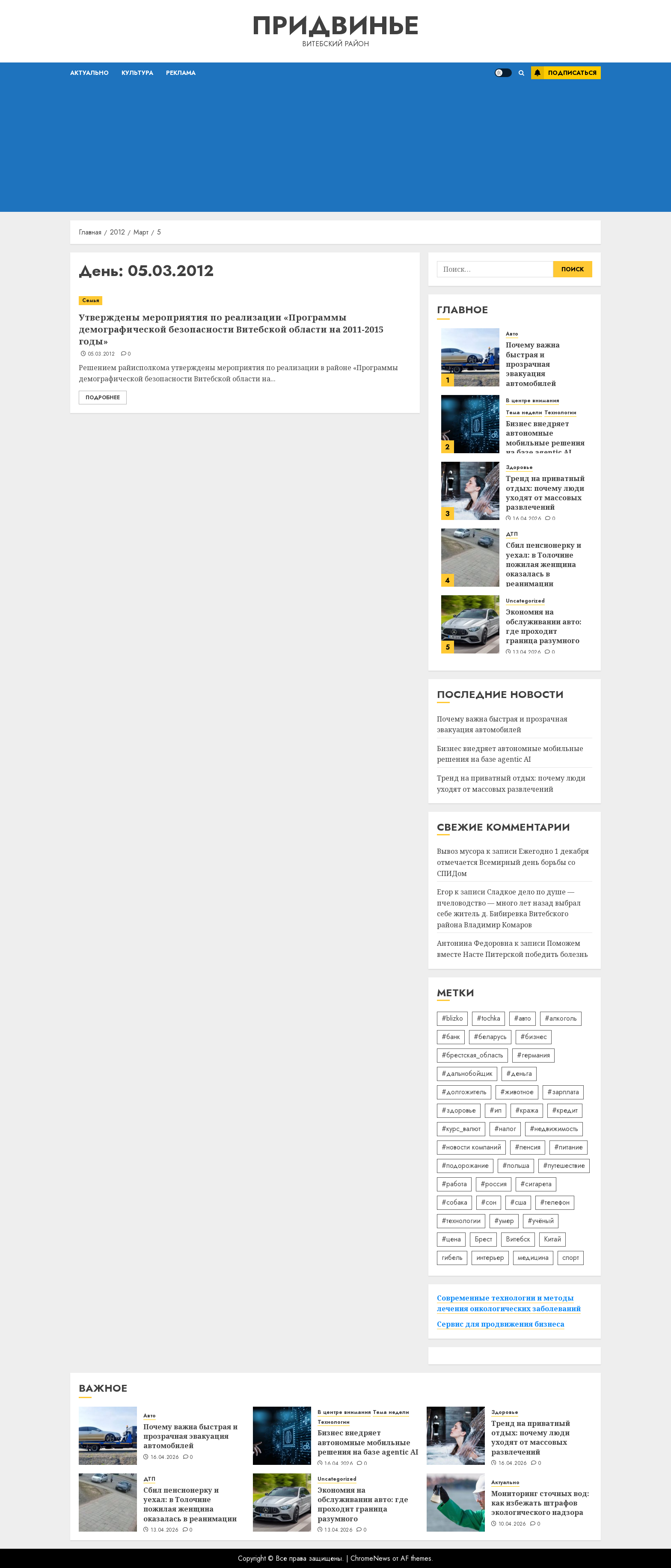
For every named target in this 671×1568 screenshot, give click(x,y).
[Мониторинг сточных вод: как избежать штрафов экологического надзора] (456, 1502)
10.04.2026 (512, 1524)
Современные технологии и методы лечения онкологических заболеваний (509, 1303)
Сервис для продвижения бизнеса (500, 1324)
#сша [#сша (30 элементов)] (518, 1202)
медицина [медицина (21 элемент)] (533, 1257)
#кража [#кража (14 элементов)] (526, 1110)
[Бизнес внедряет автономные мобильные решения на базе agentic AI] (470, 424)
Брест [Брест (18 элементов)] (483, 1239)
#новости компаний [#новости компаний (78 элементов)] (471, 1147)
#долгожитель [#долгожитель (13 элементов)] (464, 1092)
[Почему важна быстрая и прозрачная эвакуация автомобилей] (470, 357)
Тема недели (524, 412)
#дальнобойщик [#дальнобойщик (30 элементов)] (467, 1073)
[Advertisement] (335, 148)
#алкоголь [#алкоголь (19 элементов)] (561, 1018)
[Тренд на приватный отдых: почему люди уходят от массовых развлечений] (470, 491)
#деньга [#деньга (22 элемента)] (519, 1073)
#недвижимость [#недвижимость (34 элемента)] (554, 1129)
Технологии (560, 412)
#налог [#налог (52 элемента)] (505, 1129)
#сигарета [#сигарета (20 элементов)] (536, 1184)
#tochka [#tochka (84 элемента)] (488, 1018)
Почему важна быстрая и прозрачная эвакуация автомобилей (533, 364)
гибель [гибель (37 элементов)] (452, 1257)
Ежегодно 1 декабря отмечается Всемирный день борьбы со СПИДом (513, 862)
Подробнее (103, 397)
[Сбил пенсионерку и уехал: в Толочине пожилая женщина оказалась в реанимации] (470, 558)
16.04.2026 (527, 519)
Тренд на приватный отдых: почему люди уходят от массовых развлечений (545, 493)
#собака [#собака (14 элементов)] (454, 1202)
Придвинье (335, 25)
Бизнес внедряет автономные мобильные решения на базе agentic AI (545, 438)
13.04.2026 (527, 652)
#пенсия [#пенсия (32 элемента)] (527, 1147)
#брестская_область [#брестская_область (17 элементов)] (472, 1055)
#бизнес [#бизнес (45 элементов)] (533, 1037)
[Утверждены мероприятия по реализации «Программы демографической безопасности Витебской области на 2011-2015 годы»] (245, 300)
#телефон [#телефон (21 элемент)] (555, 1202)
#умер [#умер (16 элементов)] (504, 1221)
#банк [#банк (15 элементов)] (451, 1037)
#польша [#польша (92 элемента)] (515, 1165)
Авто (512, 334)
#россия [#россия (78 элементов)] (494, 1184)
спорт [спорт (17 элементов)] (570, 1257)
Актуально (89, 72)
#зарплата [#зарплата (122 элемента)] (563, 1092)
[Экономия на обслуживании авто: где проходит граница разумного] (470, 624)
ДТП (512, 534)
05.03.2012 (101, 354)
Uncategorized (525, 601)
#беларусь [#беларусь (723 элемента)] (490, 1037)
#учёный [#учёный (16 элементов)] (541, 1221)
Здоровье (519, 467)
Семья (90, 300)
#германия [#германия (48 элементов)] (533, 1055)
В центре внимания (532, 400)
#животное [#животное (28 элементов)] (517, 1092)
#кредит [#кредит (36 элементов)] (565, 1110)
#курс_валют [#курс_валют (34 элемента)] (461, 1129)
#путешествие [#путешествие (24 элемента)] (564, 1165)
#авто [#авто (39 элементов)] (522, 1018)
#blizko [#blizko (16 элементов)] (452, 1018)
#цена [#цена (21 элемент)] (451, 1239)
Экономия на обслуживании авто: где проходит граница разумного (544, 626)
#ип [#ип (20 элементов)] (496, 1110)
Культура (137, 72)
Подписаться (564, 72)
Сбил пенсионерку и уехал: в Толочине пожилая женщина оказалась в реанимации (543, 564)
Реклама (181, 72)
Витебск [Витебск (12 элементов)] (518, 1239)
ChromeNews (370, 1558)
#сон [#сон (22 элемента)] (488, 1202)
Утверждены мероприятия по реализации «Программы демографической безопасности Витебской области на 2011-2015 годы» (231, 329)
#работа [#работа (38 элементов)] (454, 1184)
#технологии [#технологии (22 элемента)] (461, 1221)
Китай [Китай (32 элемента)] (552, 1239)
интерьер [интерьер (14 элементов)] (490, 1257)
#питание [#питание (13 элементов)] (568, 1147)
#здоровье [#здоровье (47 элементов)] (459, 1110)
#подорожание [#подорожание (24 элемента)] (465, 1165)
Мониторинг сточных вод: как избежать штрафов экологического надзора (540, 1503)
